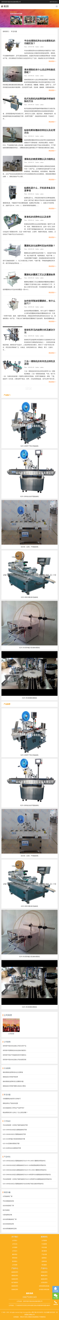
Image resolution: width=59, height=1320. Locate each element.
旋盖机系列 (44, 1279)
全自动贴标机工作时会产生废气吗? (13, 1108)
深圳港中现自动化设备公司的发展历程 (14, 1059)
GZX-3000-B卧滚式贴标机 (29, 597)
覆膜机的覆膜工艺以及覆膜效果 (39, 274)
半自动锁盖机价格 (8, 1201)
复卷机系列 (15, 1289)
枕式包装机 (6, 1210)
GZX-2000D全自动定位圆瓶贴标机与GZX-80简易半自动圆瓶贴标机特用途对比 (27, 1174)
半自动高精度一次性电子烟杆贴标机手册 (15, 1125)
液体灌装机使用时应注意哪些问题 (13, 1081)
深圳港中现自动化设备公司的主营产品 (14, 1046)
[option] (29, 18)
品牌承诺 (44, 1261)
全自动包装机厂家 (8, 1205)
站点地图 (46, 1312)
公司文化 (14, 1244)
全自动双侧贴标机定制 (10, 1228)
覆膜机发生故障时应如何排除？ (39, 245)
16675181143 (53, 1)
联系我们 (14, 1261)
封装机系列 (44, 1272)
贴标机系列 (15, 1272)
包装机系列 (15, 1279)
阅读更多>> (52, 61)
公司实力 (14, 1251)
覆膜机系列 (44, 1275)
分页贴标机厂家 (7, 1196)
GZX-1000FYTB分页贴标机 (29, 446)
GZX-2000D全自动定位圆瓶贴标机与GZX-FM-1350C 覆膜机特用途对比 (25, 1170)
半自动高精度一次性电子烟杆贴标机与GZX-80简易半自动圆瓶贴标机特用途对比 (27, 1179)
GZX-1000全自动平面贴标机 (29, 496)
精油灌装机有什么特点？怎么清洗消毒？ (15, 1112)
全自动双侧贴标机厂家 (10, 1219)
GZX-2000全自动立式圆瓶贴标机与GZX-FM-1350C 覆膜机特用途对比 (24, 1160)
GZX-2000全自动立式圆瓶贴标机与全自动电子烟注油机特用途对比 (23, 1183)
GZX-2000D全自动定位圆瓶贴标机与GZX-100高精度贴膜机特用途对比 (24, 1165)
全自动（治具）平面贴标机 (29, 547)
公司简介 (14, 1240)
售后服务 (44, 1265)
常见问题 (14, 31)
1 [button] (28, 26)
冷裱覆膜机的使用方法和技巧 (12, 1098)
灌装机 (30, 1317)
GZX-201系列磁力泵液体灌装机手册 (14, 1139)
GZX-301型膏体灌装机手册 (11, 1143)
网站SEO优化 (24, 1317)
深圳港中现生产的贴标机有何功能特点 (14, 1055)
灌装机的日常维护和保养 (10, 1077)
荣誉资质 (14, 1258)
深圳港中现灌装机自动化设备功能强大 (14, 1050)
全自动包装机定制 (8, 1224)
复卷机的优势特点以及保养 (37, 217)
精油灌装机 (35, 1317)
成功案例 (44, 1251)
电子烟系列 (15, 1282)
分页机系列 (44, 1282)
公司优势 (14, 1265)
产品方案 (44, 1254)
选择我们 (44, 1258)
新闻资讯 (6, 31)
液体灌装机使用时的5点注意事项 (13, 1072)
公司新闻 (44, 1240)
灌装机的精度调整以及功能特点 (39, 159)
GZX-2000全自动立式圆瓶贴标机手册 (14, 1134)
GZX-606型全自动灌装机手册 (12, 1148)
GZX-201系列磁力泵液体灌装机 (29, 647)
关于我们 (14, 1237)
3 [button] (31, 26)
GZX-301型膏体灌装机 (29, 698)
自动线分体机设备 (44, 1289)
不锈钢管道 (42, 1317)
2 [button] (30, 26)
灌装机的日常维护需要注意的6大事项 (14, 1086)
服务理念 (14, 1254)
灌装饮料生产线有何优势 (10, 1103)
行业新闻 (44, 1244)
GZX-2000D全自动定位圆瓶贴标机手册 (15, 1129)
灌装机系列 (15, 1275)
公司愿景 (14, 1247)
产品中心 (14, 1268)
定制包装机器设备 (44, 1286)
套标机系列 (15, 1286)
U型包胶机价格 (7, 1214)
